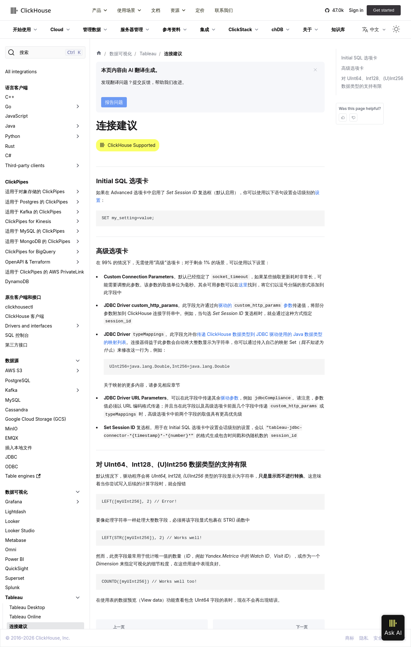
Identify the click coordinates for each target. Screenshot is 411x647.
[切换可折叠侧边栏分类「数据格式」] (77, 593)
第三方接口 (16, 276)
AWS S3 (13, 301)
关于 (307, 29)
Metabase (15, 471)
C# (8, 86)
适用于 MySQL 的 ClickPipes (35, 162)
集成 (204, 29)
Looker (12, 452)
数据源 (12, 291)
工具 (9, 625)
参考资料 (171, 29)
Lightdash (15, 442)
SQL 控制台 (17, 266)
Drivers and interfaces (28, 257)
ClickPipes (16, 113)
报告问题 (114, 102)
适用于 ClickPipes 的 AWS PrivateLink (44, 203)
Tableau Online (25, 548)
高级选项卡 (352, 68)
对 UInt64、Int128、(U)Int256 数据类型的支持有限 (372, 82)
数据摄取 (14, 609)
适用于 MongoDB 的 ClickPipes (37, 172)
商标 (349, 638)
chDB (277, 29)
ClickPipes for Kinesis (28, 152)
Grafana (13, 433)
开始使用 (22, 29)
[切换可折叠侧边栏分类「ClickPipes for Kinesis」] (77, 152)
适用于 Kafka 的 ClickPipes (33, 143)
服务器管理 (131, 29)
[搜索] (45, 52)
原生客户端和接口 (23, 228)
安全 (377, 638)
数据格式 (14, 593)
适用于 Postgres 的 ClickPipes (36, 133)
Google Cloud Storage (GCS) (35, 350)
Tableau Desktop (27, 538)
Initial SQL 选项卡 (359, 57)
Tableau (13, 528)
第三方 (12, 577)
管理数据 (92, 29)
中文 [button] (370, 29)
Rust (9, 77)
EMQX (11, 369)
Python (12, 67)
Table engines (22, 407)
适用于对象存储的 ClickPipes (35, 122)
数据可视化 (16, 423)
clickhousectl (19, 238)
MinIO (11, 360)
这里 (243, 284)
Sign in (356, 10)
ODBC (11, 397)
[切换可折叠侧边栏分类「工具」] (77, 625)
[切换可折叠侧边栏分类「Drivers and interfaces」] (77, 257)
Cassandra (16, 341)
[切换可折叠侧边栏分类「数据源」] (77, 292)
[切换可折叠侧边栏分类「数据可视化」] (77, 423)
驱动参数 (230, 397)
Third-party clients (25, 96)
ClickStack (240, 29)
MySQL (13, 331)
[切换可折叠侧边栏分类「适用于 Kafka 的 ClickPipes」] (77, 143)
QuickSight (16, 499)
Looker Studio (20, 461)
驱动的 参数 (255, 305)
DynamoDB (17, 212)
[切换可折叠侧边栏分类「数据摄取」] (77, 609)
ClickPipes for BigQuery (30, 182)
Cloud (56, 29)
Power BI (14, 490)
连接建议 (18, 557)
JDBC (11, 388)
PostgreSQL (17, 311)
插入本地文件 (18, 379)
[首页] (99, 54)
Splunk (12, 518)
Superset (14, 509)
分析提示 (18, 567)
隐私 (363, 638)
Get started (383, 10)
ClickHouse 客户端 (24, 247)
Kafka (11, 321)
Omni (10, 480)
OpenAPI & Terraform (27, 193)
